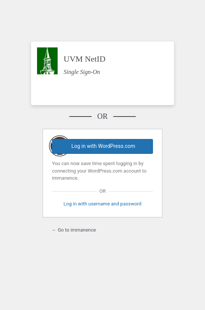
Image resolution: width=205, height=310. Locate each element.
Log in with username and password (102, 204)
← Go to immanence (74, 230)
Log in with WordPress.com (103, 146)
